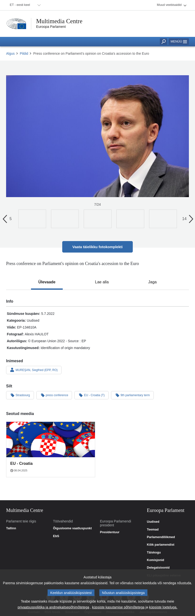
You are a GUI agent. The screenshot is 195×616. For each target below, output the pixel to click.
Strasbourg (20, 395)
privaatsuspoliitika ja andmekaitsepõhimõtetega (53, 609)
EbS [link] (56, 536)
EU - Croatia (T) (91, 395)
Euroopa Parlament (51, 27)
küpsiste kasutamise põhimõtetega (118, 609)
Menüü (179, 41)
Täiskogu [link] (154, 552)
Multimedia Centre (59, 21)
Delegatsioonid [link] (158, 567)
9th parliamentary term (132, 395)
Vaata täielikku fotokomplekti (97, 247)
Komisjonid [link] (155, 560)
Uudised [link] (153, 521)
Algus (10, 53)
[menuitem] (24, 5)
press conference (54, 395)
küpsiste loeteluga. (163, 609)
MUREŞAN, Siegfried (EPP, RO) (34, 370)
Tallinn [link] (11, 528)
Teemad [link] (153, 529)
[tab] (47, 282)
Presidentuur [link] (110, 532)
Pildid (24, 53)
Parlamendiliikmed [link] (161, 537)
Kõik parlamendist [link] (160, 544)
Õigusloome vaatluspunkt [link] (72, 528)
